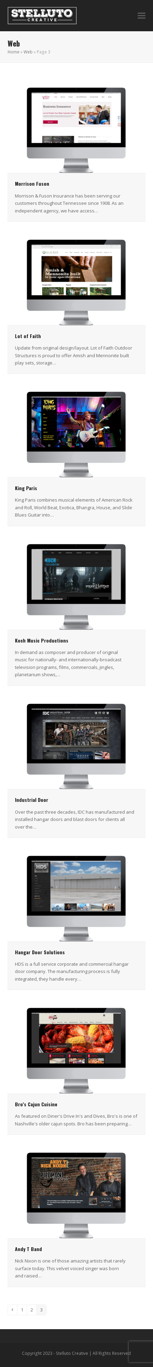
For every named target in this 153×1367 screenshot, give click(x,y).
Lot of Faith (28, 335)
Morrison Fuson (32, 183)
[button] (141, 16)
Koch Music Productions (41, 640)
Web (28, 52)
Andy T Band (28, 1248)
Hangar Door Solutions (40, 952)
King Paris (26, 488)
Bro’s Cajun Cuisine (36, 1104)
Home (13, 52)
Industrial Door (31, 799)
